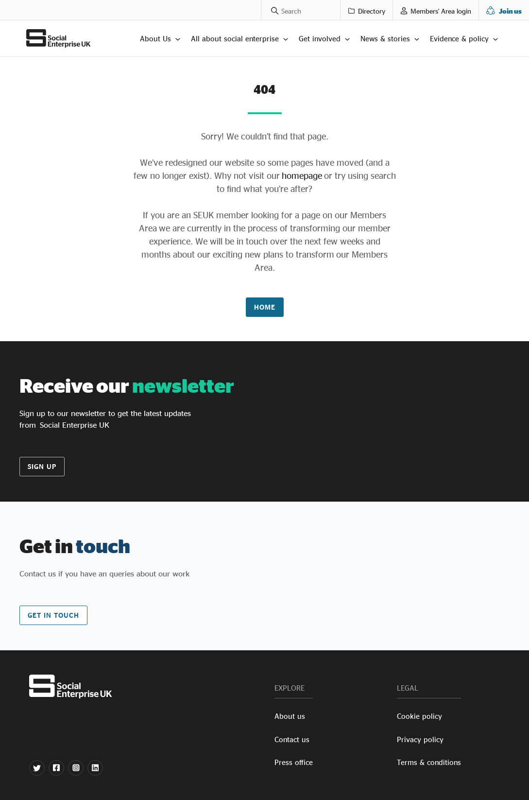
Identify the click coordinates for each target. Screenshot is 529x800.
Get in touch (53, 615)
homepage (301, 175)
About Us (155, 39)
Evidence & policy (459, 39)
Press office (293, 762)
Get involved (320, 39)
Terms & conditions (429, 762)
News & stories (385, 39)
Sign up (42, 466)
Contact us (291, 739)
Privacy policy (420, 739)
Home (264, 307)
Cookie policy (419, 716)
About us (289, 716)
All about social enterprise (235, 39)
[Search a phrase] (269, 10)
